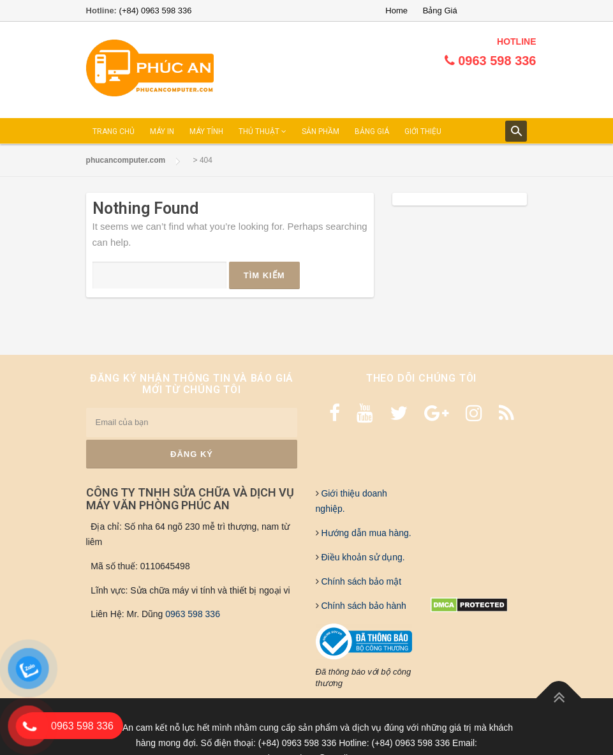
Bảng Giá (440, 10)
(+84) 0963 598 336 (155, 10)
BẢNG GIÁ (372, 131)
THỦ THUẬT (262, 131)
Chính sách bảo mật (360, 581)
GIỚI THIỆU (422, 131)
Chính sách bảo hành (362, 606)
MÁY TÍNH (206, 131)
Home (396, 10)
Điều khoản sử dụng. (362, 557)
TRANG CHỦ (113, 131)
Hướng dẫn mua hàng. (365, 533)
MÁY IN (162, 131)
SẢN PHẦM (320, 131)
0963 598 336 (192, 614)
